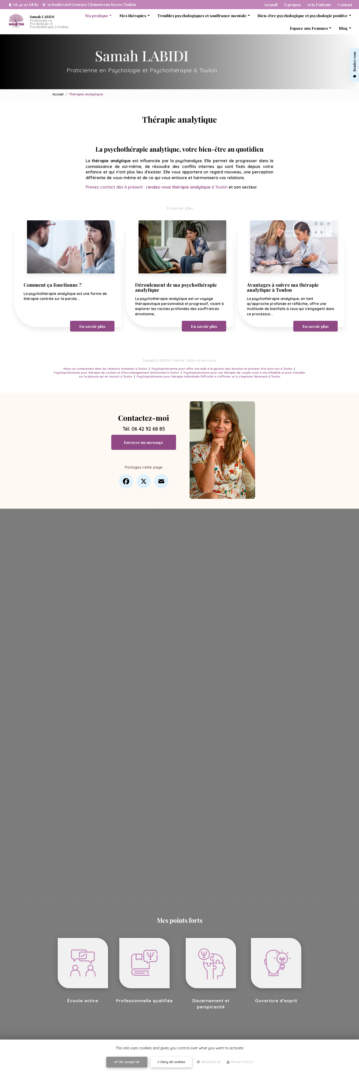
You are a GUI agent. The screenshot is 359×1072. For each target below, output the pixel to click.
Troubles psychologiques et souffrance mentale (202, 15)
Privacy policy (240, 1062)
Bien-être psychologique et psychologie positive (303, 15)
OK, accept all (126, 1062)
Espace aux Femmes (309, 28)
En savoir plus (92, 325)
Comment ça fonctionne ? (53, 284)
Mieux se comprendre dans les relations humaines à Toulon (104, 368)
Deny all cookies (171, 1062)
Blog (343, 28)
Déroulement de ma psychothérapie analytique (176, 286)
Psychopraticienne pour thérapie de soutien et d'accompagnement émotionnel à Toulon (122, 372)
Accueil (57, 94)
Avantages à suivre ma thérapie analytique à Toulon (283, 286)
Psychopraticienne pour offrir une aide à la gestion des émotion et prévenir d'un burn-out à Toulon (222, 368)
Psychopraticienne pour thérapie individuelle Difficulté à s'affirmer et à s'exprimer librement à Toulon (215, 376)
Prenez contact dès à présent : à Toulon (157, 186)
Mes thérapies (132, 15)
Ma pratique (96, 15)
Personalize (209, 1062)
